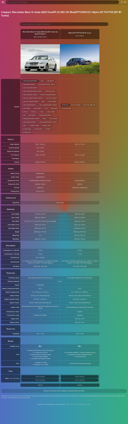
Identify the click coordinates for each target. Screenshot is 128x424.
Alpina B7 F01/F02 (75, 33)
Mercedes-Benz (38, 37)
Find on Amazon (40, 376)
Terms (72, 404)
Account (88, 404)
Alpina (77, 36)
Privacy (76, 404)
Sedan (45, 37)
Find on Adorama (40, 380)
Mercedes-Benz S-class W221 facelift (36, 32)
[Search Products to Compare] (64, 24)
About (67, 404)
